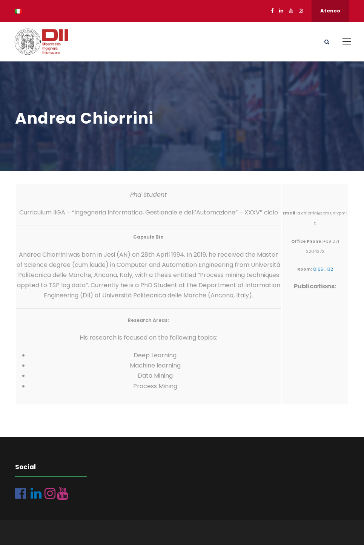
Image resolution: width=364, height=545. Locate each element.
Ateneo (330, 10)
